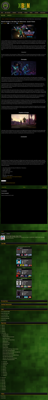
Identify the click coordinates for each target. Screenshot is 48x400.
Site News (36, 12)
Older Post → (44, 187)
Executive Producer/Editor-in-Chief (24, 246)
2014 (3, 380)
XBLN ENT (3, 320)
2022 (3, 325)
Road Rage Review (6, 344)
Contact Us (9, 15)
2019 (3, 329)
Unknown (5, 23)
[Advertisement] (15, 227)
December (5, 334)
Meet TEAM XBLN (7, 12)
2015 (3, 379)
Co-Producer (24, 257)
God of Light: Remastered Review (9, 350)
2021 (3, 326)
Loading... (2, 306)
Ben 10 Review (5, 345)
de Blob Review (5, 347)
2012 (3, 383)
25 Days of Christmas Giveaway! (8, 336)
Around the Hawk (4, 318)
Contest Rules (3, 397)
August (4, 364)
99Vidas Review (5, 341)
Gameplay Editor (24, 278)
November (5, 335)
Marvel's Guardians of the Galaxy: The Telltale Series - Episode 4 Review (18, 21)
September (5, 363)
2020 (3, 328)
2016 (3, 377)
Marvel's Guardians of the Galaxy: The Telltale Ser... (12, 352)
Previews (26, 12)
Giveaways (14, 12)
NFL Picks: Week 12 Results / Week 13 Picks (13, 236)
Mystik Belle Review (6, 342)
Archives (8, 233)
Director (24, 267)
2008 (3, 389)
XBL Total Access (4, 311)
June (4, 367)
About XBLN (3, 15)
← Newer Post (3, 187)
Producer (24, 288)
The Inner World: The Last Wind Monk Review (11, 355)
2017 (3, 333)
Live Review (8, 182)
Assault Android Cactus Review (8, 353)
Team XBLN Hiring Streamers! (8, 356)
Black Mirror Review (6, 338)
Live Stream (20, 12)
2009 (3, 388)
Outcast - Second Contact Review (9, 339)
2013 (3, 382)
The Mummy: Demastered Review (9, 359)
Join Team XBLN (42, 12)
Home (2, 12)
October (4, 361)
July (3, 366)
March (4, 372)
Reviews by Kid (12, 182)
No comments (20, 23)
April (4, 370)
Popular (3, 233)
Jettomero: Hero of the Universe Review (10, 358)
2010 (3, 386)
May (3, 369)
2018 (3, 331)
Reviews (31, 12)
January (4, 375)
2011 (3, 385)
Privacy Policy (3, 396)
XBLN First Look (4, 313)
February (4, 373)
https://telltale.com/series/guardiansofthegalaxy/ (15, 176)
